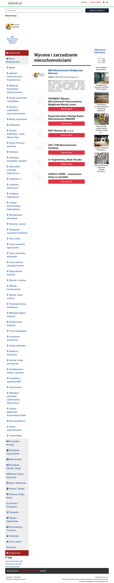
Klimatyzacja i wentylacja (15, 217)
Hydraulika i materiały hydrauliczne (13, 170)
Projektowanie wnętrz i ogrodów (15, 371)
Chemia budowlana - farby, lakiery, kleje (16, 134)
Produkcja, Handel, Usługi (13, 467)
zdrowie (18, 564)
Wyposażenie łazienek (14, 273)
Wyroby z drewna (16, 280)
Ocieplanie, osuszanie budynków (17, 231)
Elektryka (12, 152)
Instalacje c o (14, 179)
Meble (11, 67)
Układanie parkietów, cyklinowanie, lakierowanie (13, 398)
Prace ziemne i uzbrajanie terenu (15, 264)
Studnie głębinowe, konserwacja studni (16, 412)
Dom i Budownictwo (13, 60)
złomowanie (10, 564)
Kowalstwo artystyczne (13, 338)
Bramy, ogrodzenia (17, 119)
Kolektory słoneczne (12, 353)
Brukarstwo (13, 125)
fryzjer (20, 561)
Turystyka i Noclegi (13, 443)
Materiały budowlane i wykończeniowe (14, 89)
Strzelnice (11, 547)
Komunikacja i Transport (14, 529)
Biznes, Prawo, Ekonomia (15, 476)
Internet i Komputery (12, 505)
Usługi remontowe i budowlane (17, 100)
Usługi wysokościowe (14, 428)
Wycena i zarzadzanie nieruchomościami (16, 110)
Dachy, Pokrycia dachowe (15, 145)
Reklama (84, 2)
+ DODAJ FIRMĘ (95, 2)
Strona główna (12, 571)
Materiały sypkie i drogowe (16, 315)
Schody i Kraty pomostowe (15, 362)
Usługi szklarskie (16, 345)
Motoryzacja (14, 459)
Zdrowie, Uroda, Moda (15, 496)
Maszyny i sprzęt (16, 224)
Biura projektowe (16, 421)
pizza (7, 561)
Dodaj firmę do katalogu (29, 571)
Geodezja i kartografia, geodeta (17, 159)
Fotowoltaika (14, 435)
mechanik (13, 561)
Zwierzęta (12, 536)
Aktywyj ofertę (66, 109)
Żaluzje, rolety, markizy (15, 297)
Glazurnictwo (14, 387)
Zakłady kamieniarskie (14, 288)
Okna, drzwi (13, 238)
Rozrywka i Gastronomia (13, 452)
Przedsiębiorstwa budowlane (16, 306)
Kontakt (43, 571)
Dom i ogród (13, 541)
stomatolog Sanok (12, 567)
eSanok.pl (15, 3)
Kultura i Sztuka (15, 488)
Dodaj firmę (13, 53)
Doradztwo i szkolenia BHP (14, 380)
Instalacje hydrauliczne (13, 195)
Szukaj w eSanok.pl (97, 10)
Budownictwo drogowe (14, 324)
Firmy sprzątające (16, 331)
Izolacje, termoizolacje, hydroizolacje (14, 206)
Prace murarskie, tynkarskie (16, 255)
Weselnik (12, 512)
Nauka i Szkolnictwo (12, 520)
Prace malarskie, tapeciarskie (16, 246)
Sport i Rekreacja (16, 483)
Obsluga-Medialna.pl (101, 577)
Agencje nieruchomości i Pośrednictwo (15, 76)
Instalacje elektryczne (12, 186)
